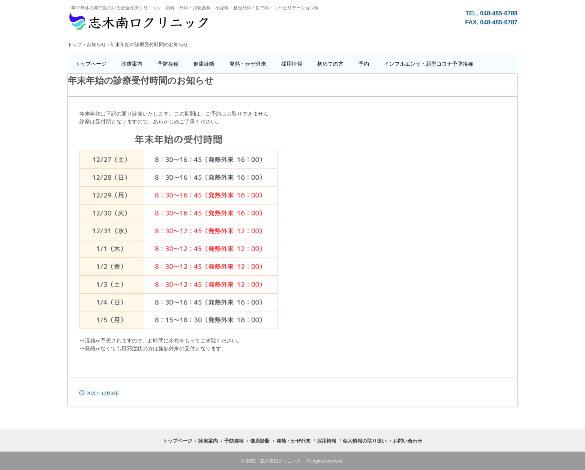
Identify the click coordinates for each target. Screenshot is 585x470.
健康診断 (204, 64)
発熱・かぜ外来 (248, 64)
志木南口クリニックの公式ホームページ (264, 25)
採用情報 (291, 64)
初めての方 (330, 64)
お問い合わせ (407, 440)
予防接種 (168, 64)
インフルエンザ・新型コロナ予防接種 (428, 64)
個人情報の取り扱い (365, 440)
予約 (363, 64)
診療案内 (132, 64)
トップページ (90, 64)
